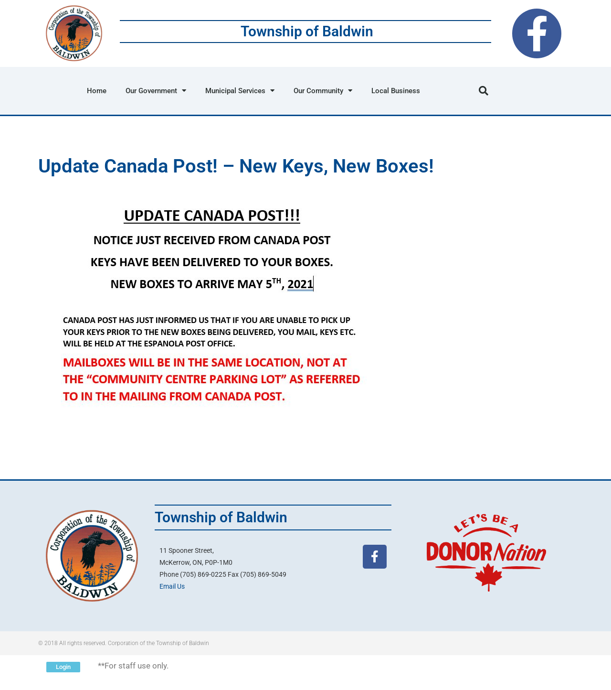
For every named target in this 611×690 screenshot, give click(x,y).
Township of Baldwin (307, 31)
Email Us (172, 586)
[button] (483, 90)
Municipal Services (239, 90)
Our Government (156, 90)
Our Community (323, 90)
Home (96, 90)
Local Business (395, 90)
